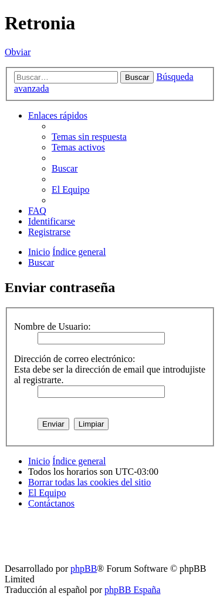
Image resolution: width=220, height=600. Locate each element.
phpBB (83, 569)
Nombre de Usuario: (52, 326)
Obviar (18, 52)
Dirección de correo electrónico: (75, 359)
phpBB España (132, 590)
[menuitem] (89, 137)
